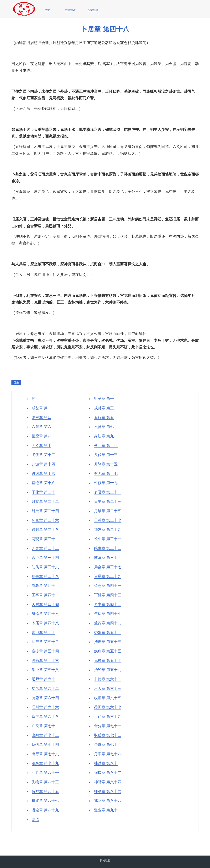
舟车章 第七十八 (107, 754)
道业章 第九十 (106, 810)
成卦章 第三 (104, 408)
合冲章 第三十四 (45, 558)
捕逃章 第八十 (106, 763)
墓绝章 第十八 (43, 483)
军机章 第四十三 (107, 595)
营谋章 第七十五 (107, 745)
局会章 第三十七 (107, 567)
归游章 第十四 (43, 464)
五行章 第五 (104, 417)
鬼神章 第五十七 (107, 660)
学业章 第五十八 (45, 670)
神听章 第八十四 (107, 782)
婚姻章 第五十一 (107, 632)
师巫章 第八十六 (107, 791)
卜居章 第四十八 (45, 623)
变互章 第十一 (106, 445)
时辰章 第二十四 (45, 511)
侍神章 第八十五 (45, 791)
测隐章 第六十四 (45, 698)
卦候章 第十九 (106, 483)
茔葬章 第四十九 (107, 623)
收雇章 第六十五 (107, 698)
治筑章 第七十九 (45, 763)
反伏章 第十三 (106, 455)
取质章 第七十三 (107, 735)
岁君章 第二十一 (107, 492)
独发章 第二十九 (107, 529)
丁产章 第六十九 (107, 716)
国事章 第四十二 (45, 595)
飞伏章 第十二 (43, 455)
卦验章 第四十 (43, 586)
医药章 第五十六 (45, 660)
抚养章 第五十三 (107, 642)
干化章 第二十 (43, 492)
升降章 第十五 (106, 464)
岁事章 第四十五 (107, 604)
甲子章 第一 (104, 399)
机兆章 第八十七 (45, 801)
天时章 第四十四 (45, 604)
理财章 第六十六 (45, 707)
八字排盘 (92, 10)
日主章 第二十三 (107, 501)
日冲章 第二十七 (107, 520)
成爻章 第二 (41, 408)
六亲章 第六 (41, 427)
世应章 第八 (41, 436)
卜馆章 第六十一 (107, 679)
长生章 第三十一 (107, 539)
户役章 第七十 (43, 726)
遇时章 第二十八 (45, 529)
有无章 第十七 (106, 473)
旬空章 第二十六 (45, 520)
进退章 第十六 (43, 473)
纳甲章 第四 (41, 417)
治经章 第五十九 (107, 670)
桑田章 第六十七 (107, 707)
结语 (35, 819)
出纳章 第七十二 (45, 735)
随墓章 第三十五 (107, 558)
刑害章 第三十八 (45, 576)
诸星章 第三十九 (107, 576)
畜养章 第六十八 (45, 716)
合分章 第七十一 (107, 726)
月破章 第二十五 (107, 511)
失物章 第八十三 (45, 782)
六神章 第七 (104, 427)
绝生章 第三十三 (107, 548)
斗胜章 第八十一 (45, 773)
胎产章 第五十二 (45, 642)
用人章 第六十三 (107, 688)
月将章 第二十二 (45, 501)
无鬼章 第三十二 (45, 548)
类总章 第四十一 (107, 586)
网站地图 (105, 860)
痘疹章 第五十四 (45, 651)
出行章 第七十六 (45, 754)
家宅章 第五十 (43, 632)
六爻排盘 (70, 10)
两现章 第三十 (43, 539)
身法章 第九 (104, 436)
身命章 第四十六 (45, 614)
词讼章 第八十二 (107, 773)
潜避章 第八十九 (45, 810)
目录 (16, 382)
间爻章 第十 (41, 445)
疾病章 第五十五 (107, 651)
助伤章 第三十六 (45, 567)
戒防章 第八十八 (107, 801)
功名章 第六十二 (45, 688)
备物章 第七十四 (45, 745)
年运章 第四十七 (107, 614)
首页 (48, 10)
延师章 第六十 (43, 679)
